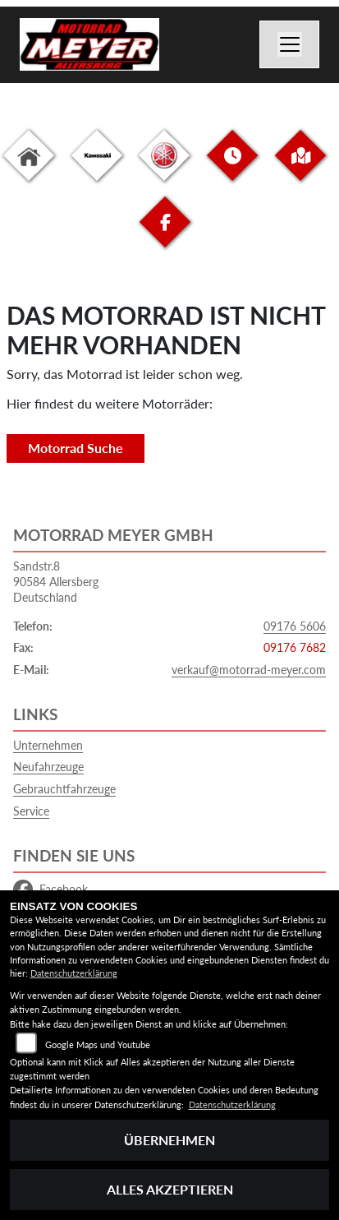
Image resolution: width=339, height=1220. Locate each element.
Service (31, 811)
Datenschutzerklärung (73, 973)
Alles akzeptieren (170, 1189)
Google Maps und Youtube (97, 1044)
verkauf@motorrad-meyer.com (249, 670)
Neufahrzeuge (48, 767)
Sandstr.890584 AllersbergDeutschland (55, 581)
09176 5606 (294, 626)
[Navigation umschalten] (289, 44)
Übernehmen (169, 1140)
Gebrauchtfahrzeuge (64, 789)
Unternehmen (48, 745)
